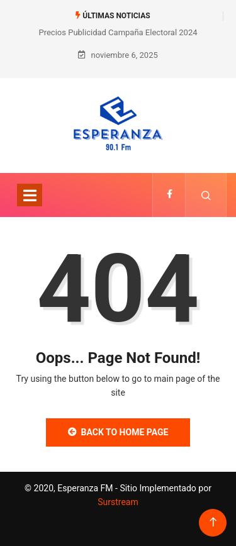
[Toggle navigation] (29, 195)
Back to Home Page (118, 432)
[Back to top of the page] (213, 522)
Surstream (118, 502)
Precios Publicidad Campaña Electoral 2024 (117, 32)
